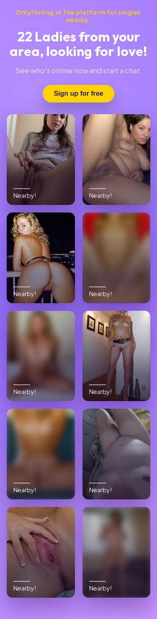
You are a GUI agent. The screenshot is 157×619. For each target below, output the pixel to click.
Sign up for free (78, 93)
